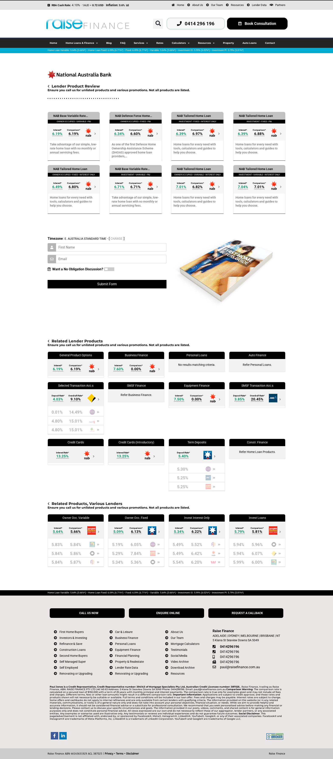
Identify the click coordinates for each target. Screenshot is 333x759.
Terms (119, 753)
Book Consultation (257, 23)
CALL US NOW (88, 613)
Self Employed (68, 668)
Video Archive (180, 662)
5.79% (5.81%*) (236, 50)
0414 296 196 (195, 23)
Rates (159, 42)
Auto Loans (250, 42)
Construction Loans (72, 650)
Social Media (179, 656)
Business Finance (126, 638)
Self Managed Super (72, 662)
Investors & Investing (73, 638)
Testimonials (179, 650)
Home (180, 5)
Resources (237, 5)
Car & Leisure (124, 632)
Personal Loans (125, 644)
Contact (270, 42)
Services (141, 43)
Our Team (217, 5)
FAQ (122, 42)
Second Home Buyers (73, 656)
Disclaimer (132, 753)
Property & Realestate (129, 662)
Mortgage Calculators (185, 644)
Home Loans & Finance (82, 43)
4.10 (75, 5)
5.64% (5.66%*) (78, 50)
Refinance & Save (70, 644)
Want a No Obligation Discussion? (75, 269)
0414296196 (229, 647)
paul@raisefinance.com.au (240, 667)
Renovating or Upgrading (75, 673)
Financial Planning (127, 656)
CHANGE (116, 238)
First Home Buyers (71, 632)
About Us (197, 5)
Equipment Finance (127, 650)
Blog (109, 42)
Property (228, 42)
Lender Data (259, 5)
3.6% (122, 5)
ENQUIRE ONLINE (168, 613)
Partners (280, 5)
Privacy (109, 753)
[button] (158, 24)
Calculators (180, 43)
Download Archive (183, 668)
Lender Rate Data (126, 668)
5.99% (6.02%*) (202, 50)
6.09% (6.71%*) (115, 50)
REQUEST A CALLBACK (247, 613)
